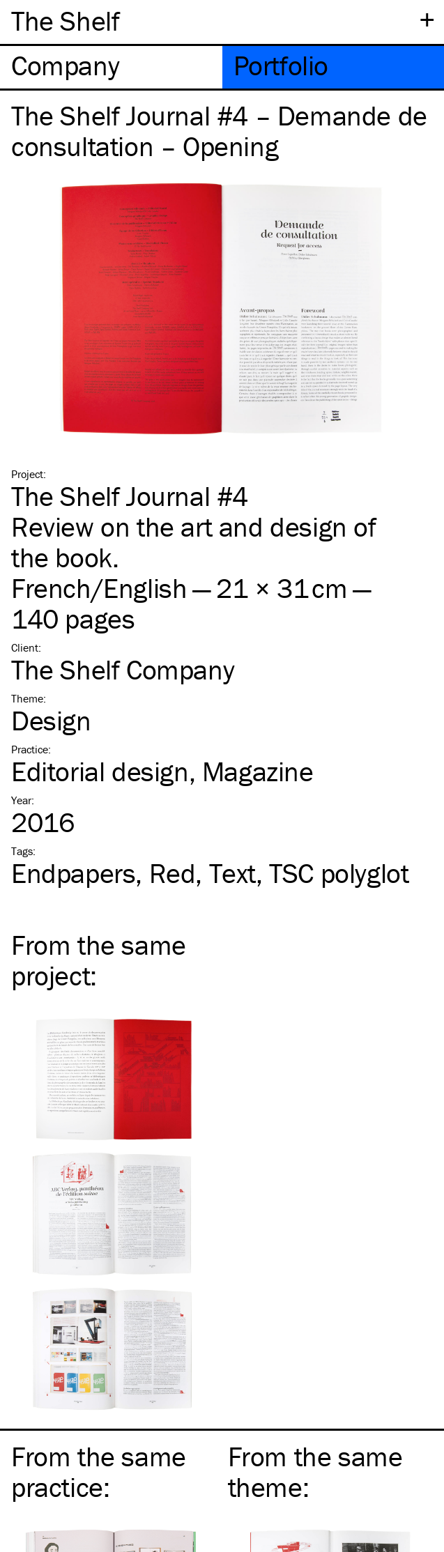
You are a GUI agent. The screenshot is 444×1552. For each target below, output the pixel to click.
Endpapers (73, 873)
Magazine (258, 771)
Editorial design (100, 771)
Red (172, 873)
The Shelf (65, 20)
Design (51, 720)
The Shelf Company (122, 669)
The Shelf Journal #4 (129, 496)
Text (232, 873)
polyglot (338, 873)
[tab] (111, 67)
